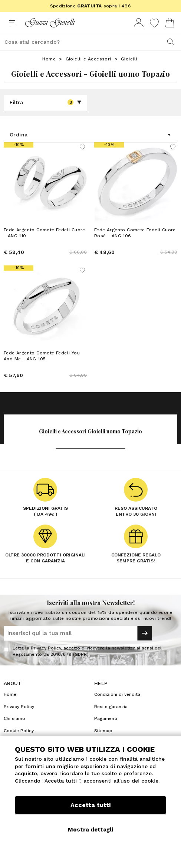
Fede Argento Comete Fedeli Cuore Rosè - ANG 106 (135, 232)
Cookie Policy (19, 730)
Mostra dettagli (90, 829)
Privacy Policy (46, 648)
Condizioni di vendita (117, 694)
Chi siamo (14, 718)
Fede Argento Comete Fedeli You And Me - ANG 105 (42, 355)
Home (49, 59)
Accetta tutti (90, 805)
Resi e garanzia (111, 706)
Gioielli (129, 59)
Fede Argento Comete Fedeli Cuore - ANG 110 (44, 232)
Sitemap (103, 730)
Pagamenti (105, 718)
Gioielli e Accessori (88, 59)
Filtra (46, 102)
